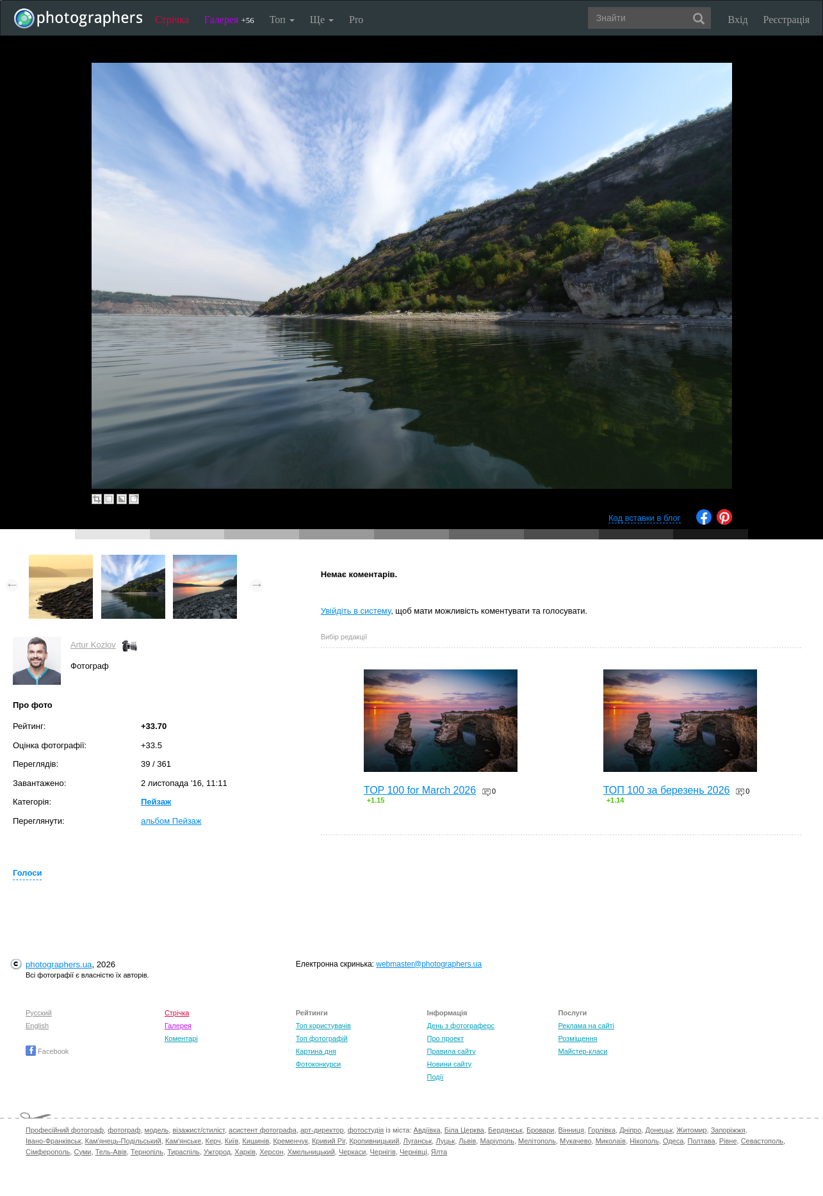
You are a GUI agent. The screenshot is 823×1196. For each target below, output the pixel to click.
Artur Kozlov (93, 645)
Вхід (738, 19)
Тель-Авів (111, 1152)
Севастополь (762, 1141)
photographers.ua (59, 964)
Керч (213, 1141)
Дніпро (630, 1130)
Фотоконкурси (318, 1064)
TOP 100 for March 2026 (420, 790)
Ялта (439, 1152)
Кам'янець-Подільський (123, 1141)
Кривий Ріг (328, 1141)
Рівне (728, 1141)
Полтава (701, 1141)
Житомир (691, 1130)
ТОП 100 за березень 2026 (666, 790)
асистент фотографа (263, 1130)
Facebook (47, 1051)
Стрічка (172, 19)
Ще (322, 19)
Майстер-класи (582, 1051)
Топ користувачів (323, 1025)
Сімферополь (48, 1152)
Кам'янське (183, 1141)
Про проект (445, 1038)
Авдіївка (427, 1130)
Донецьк (658, 1130)
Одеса (673, 1141)
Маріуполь (497, 1141)
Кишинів (255, 1141)
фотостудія (366, 1130)
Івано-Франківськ (53, 1141)
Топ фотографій (322, 1038)
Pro (356, 19)
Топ (282, 19)
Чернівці (413, 1152)
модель (157, 1130)
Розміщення (577, 1038)
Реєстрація (786, 19)
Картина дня (316, 1051)
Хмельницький (311, 1152)
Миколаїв (611, 1141)
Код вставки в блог (644, 518)
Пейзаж (156, 802)
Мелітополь (537, 1141)
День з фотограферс (461, 1025)
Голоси (27, 873)
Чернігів (382, 1152)
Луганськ (417, 1141)
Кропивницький (374, 1141)
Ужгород (217, 1152)
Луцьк (445, 1141)
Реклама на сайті (586, 1025)
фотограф (124, 1130)
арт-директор (322, 1130)
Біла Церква (464, 1130)
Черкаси (352, 1152)
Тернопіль (147, 1152)
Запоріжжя (728, 1130)
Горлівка (601, 1130)
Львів (467, 1141)
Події (435, 1077)
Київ (231, 1141)
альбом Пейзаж (171, 821)
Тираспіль (183, 1152)
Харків (245, 1152)
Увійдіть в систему (356, 611)
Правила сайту (451, 1051)
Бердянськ (505, 1130)
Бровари (540, 1130)
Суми (82, 1152)
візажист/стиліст (198, 1130)
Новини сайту (449, 1064)
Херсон (271, 1152)
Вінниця (571, 1130)
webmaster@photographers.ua (429, 964)
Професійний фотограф (65, 1130)
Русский (39, 1013)
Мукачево (575, 1141)
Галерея (229, 19)
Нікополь (644, 1141)
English (37, 1025)
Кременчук (290, 1141)
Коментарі (181, 1038)
